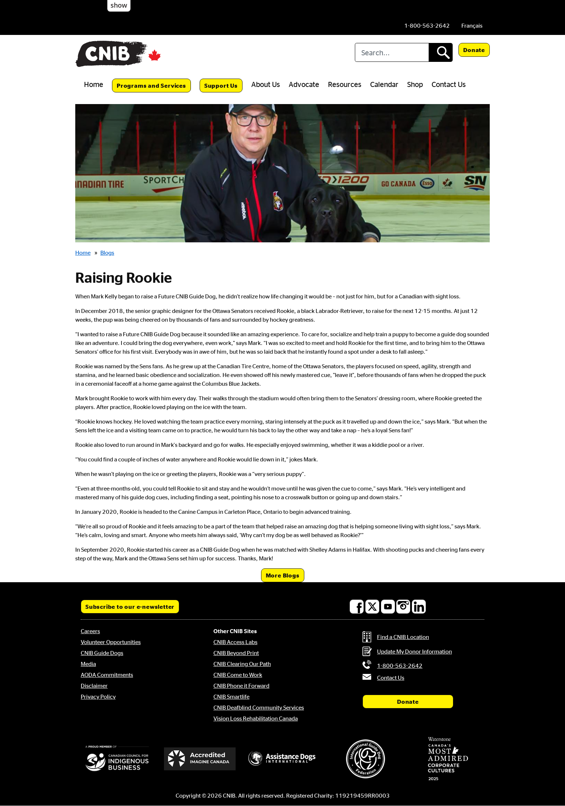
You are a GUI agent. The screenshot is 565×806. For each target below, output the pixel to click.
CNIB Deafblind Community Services (258, 707)
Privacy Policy (98, 696)
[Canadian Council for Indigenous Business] (117, 758)
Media (88, 663)
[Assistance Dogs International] (282, 759)
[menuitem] (472, 25)
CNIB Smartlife (231, 696)
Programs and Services (151, 85)
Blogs (107, 252)
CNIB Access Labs (235, 642)
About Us (265, 84)
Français (471, 25)
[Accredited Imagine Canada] (200, 758)
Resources (344, 84)
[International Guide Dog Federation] (365, 759)
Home (93, 84)
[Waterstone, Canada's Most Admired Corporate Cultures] (448, 758)
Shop (415, 84)
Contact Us (449, 84)
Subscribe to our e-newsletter (130, 606)
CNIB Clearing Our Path (242, 663)
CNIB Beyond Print (236, 653)
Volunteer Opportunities (111, 642)
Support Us (221, 85)
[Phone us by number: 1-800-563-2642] (427, 25)
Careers (90, 631)
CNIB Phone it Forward (241, 685)
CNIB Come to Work (237, 674)
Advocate (304, 84)
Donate (474, 50)
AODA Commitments (107, 674)
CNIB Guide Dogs (102, 653)
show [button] (119, 5)
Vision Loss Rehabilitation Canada (255, 718)
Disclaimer (94, 685)
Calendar (384, 84)
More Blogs (283, 575)
